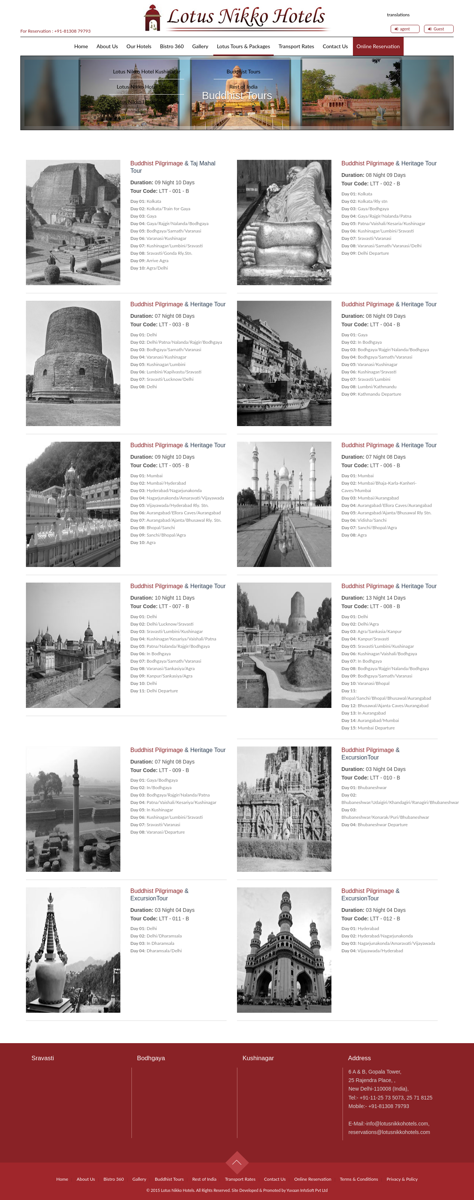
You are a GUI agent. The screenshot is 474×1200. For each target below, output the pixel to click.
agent (402, 29)
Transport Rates (296, 46)
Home (81, 46)
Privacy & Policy (402, 1179)
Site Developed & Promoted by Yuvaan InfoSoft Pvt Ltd (280, 1190)
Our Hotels (139, 46)
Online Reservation (378, 46)
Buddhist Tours (169, 1179)
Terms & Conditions (359, 1179)
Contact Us (335, 46)
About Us (107, 46)
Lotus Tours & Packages (243, 46)
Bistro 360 (172, 46)
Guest (436, 29)
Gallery (200, 46)
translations (398, 14)
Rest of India (204, 1179)
